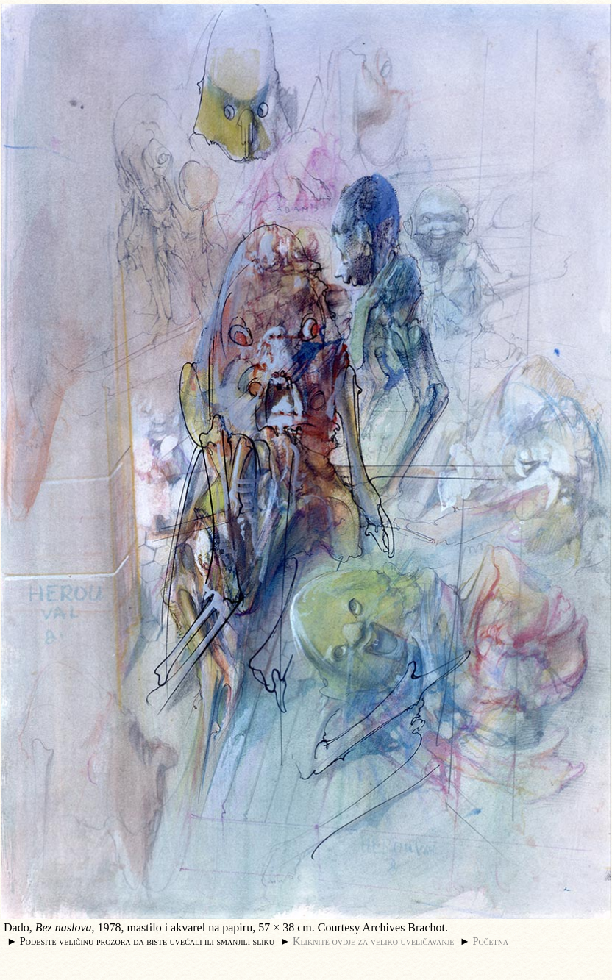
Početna (491, 941)
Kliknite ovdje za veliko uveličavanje (373, 941)
